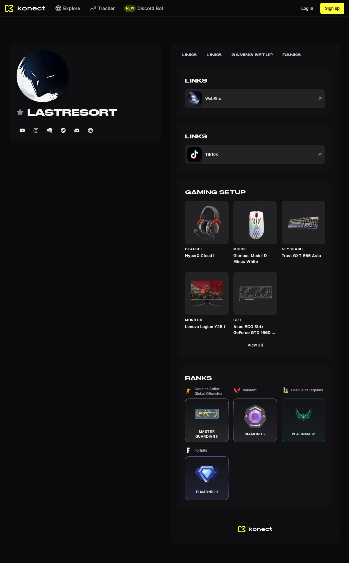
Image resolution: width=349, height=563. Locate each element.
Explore (67, 8)
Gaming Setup (252, 54)
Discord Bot (143, 8)
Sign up (332, 8)
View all (255, 345)
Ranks (291, 54)
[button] (207, 414)
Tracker (102, 8)
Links (189, 54)
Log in (307, 8)
